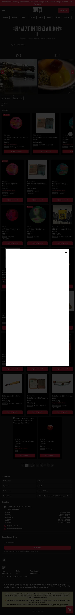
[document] (37, 307)
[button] (66, 251)
